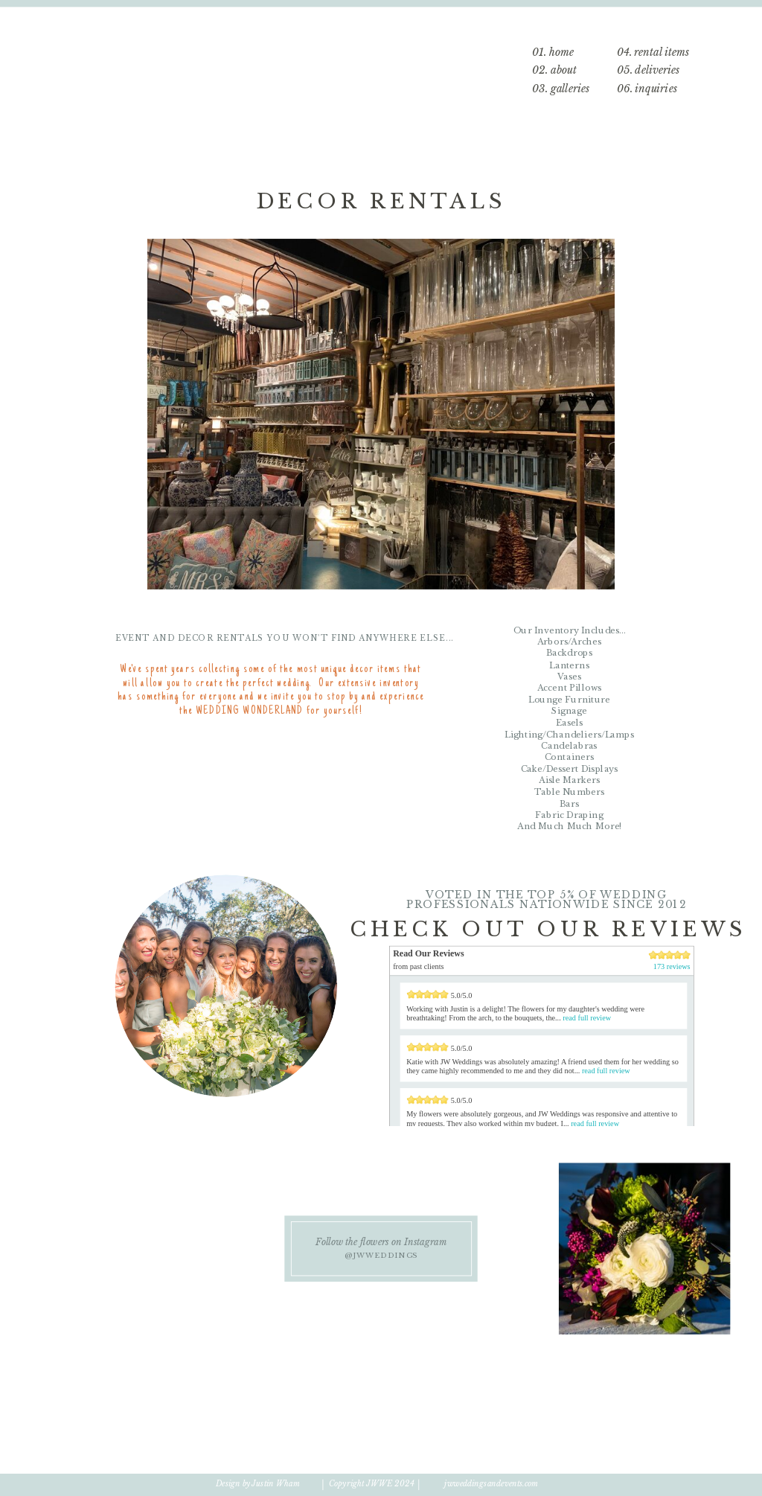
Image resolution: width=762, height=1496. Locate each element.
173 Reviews (552, 1144)
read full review (587, 1017)
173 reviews (672, 966)
